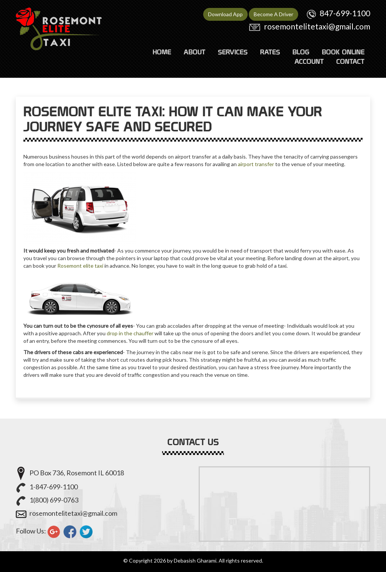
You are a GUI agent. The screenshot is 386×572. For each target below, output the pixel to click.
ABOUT (194, 52)
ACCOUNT (309, 61)
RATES (270, 52)
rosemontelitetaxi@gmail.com (317, 26)
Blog (301, 52)
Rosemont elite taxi (80, 265)
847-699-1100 (345, 13)
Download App (225, 14)
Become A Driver (273, 14)
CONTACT (350, 61)
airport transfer (256, 164)
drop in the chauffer (130, 333)
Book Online (343, 52)
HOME (162, 52)
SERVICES (233, 52)
